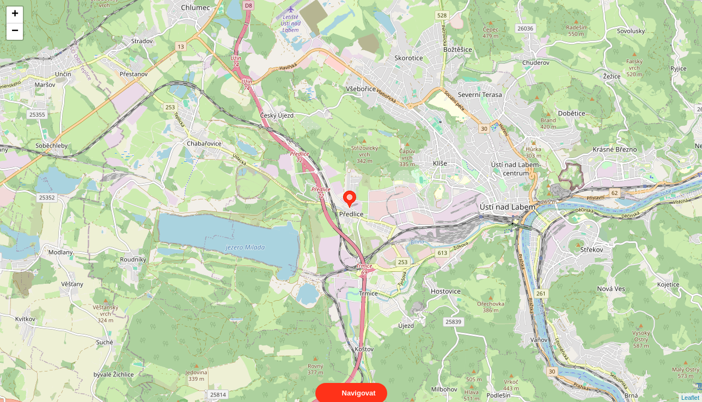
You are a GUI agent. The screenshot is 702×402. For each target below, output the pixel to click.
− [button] (15, 31)
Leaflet (690, 388)
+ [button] (15, 15)
